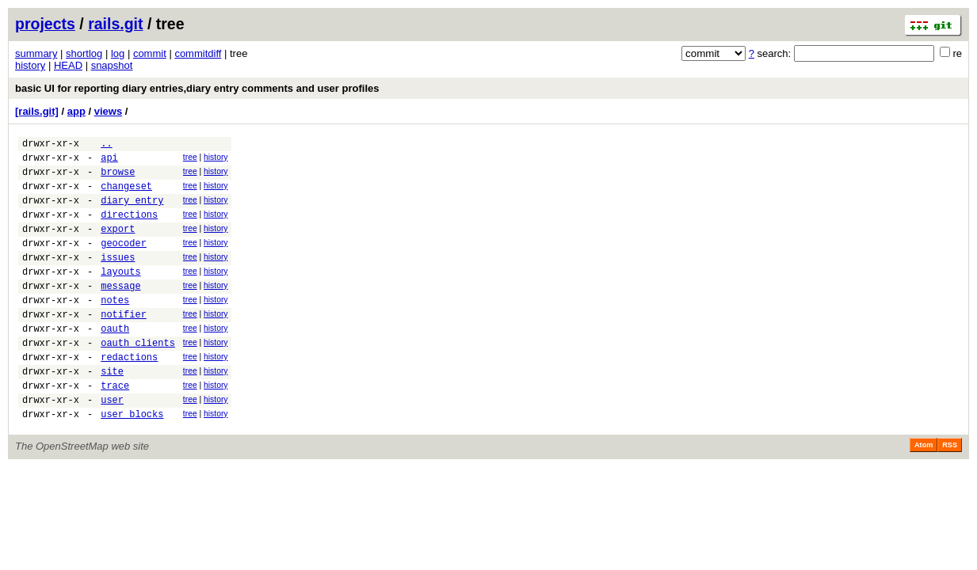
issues (118, 278)
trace (115, 428)
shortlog (84, 53)
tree (190, 159)
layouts (120, 295)
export (118, 245)
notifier (124, 345)
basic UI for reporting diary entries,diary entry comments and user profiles (197, 88)
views (108, 111)
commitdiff (197, 53)
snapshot (112, 65)
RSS (949, 492)
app (76, 111)
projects (45, 23)
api (109, 162)
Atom (923, 492)
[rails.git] (37, 111)
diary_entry (132, 211)
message (120, 311)
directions (129, 228)
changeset (126, 195)
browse (118, 178)
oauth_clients (138, 378)
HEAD (68, 65)
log (117, 53)
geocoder (124, 261)
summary (36, 53)
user (112, 444)
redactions (129, 394)
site (112, 411)
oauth (115, 361)
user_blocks (132, 461)
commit (149, 53)
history (30, 65)
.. (106, 145)
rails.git (115, 23)
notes (115, 328)
